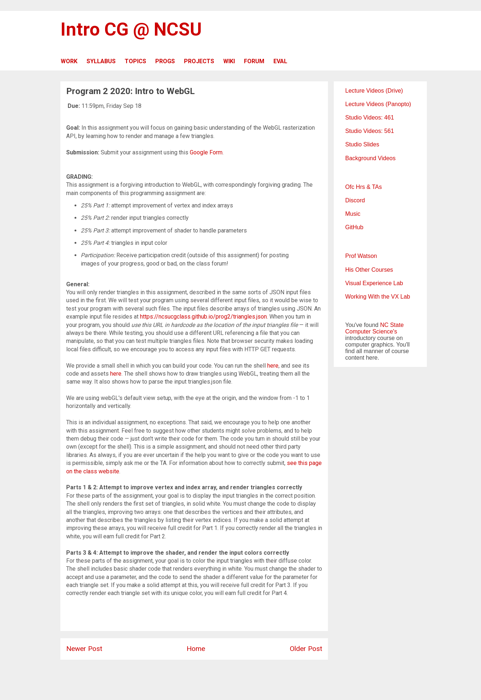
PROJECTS (199, 61)
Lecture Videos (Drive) (374, 91)
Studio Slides (362, 144)
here (272, 365)
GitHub (354, 227)
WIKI (229, 61)
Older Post (306, 648)
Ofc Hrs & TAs (363, 187)
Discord (355, 200)
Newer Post (84, 648)
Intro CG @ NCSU (131, 29)
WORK (69, 61)
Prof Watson (361, 256)
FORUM (254, 61)
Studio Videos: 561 (369, 131)
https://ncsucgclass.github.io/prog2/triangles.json (203, 316)
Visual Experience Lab (374, 283)
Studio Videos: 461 (369, 117)
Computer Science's (371, 331)
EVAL (280, 61)
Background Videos (370, 158)
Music (353, 214)
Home (196, 648)
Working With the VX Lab (377, 297)
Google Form (206, 152)
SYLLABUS (101, 61)
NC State (392, 325)
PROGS (165, 61)
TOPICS (135, 61)
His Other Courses (369, 270)
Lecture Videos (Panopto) (378, 104)
